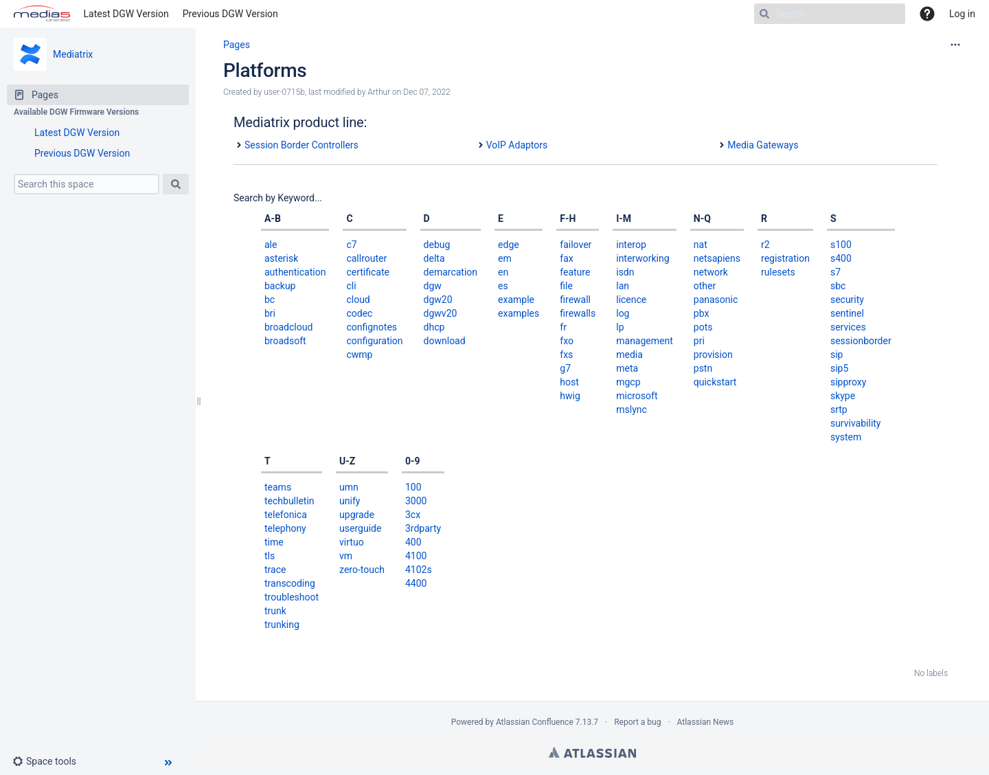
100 (413, 487)
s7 (835, 272)
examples (518, 313)
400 (413, 542)
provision (713, 354)
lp (620, 327)
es (503, 285)
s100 (841, 244)
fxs (566, 354)
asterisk (281, 258)
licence (631, 299)
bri (269, 313)
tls (269, 555)
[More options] (955, 44)
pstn (703, 368)
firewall (575, 299)
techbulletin (289, 500)
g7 (565, 368)
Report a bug (637, 722)
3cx (412, 514)
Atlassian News (705, 722)
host (569, 382)
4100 (416, 555)
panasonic (716, 299)
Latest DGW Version (126, 13)
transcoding (289, 583)
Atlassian (592, 752)
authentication (295, 272)
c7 (351, 244)
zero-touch (362, 569)
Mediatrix (73, 54)
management (644, 340)
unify (349, 500)
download (445, 340)
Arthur (378, 92)
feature (575, 272)
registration (785, 258)
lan (622, 285)
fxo (566, 340)
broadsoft (285, 340)
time (274, 542)
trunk (275, 610)
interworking (642, 258)
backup (279, 285)
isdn (625, 272)
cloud (358, 299)
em (505, 258)
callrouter (366, 258)
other (705, 285)
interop (631, 244)
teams (277, 487)
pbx (701, 313)
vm (345, 555)
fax (566, 258)
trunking (281, 624)
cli (351, 285)
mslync (631, 409)
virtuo (351, 542)
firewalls (577, 313)
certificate (367, 272)
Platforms (264, 70)
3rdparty (423, 528)
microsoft (636, 395)
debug (437, 244)
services (848, 327)
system (845, 436)
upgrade (356, 514)
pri (699, 340)
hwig (570, 395)
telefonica (285, 514)
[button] (50, 761)
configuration (374, 340)
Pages (236, 44)
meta (627, 368)
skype (842, 395)
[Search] (829, 13)
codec (359, 313)
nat (700, 244)
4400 (416, 583)
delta (434, 258)
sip (836, 354)
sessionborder (860, 340)
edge (508, 244)
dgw (433, 285)
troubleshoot (291, 597)
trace (275, 569)
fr (563, 327)
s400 (841, 258)
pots (703, 327)
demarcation (450, 272)
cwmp (359, 354)
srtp (839, 409)
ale (270, 244)
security (847, 299)
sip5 (839, 368)
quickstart (715, 382)
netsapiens (717, 258)
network (711, 272)
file (566, 285)
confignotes (371, 327)
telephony (285, 528)
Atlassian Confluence (534, 722)
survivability (855, 423)
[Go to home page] (42, 13)
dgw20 (438, 299)
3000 (416, 500)
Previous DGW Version (230, 13)
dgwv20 (440, 313)
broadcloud (288, 327)
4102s (418, 569)
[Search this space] (86, 184)
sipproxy (848, 382)
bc (269, 299)
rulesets (778, 272)
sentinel (847, 313)
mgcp (628, 382)
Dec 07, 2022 (426, 92)
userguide (360, 528)
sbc (837, 285)
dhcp (434, 327)
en (503, 272)
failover (575, 244)
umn (349, 487)
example (516, 299)
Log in (962, 13)
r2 (765, 244)
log (622, 313)
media (629, 354)
